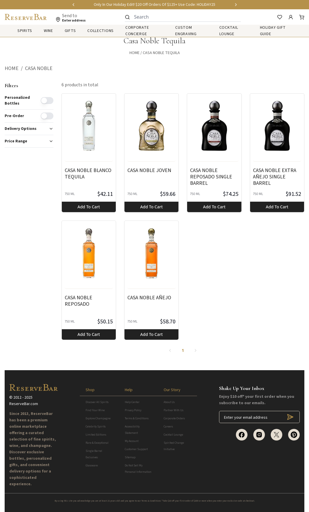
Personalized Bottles (17, 100)
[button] (15, 69)
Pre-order (14, 116)
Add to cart (88, 207)
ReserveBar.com (23, 404)
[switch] (47, 100)
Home (134, 53)
